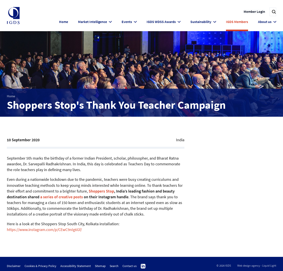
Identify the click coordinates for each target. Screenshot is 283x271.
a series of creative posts (61, 196)
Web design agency (248, 265)
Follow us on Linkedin (143, 266)
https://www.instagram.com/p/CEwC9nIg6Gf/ (44, 229)
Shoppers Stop (101, 191)
